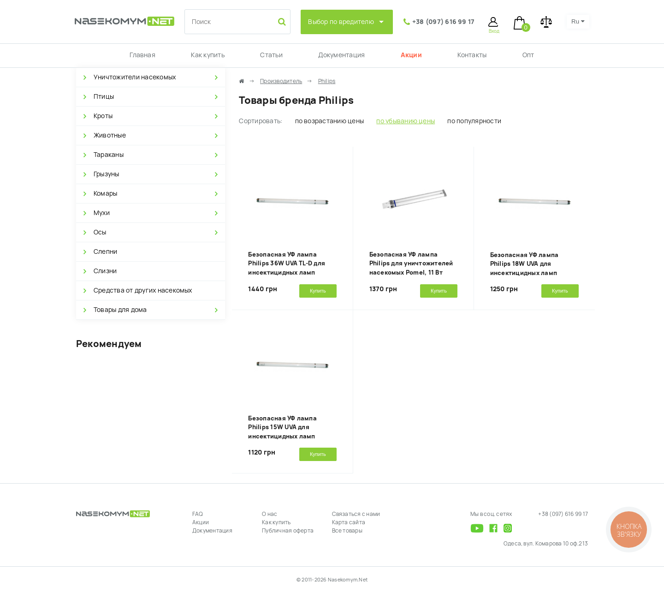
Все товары (347, 530)
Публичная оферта (288, 530)
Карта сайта (349, 522)
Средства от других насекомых (143, 290)
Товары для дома (120, 309)
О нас (269, 514)
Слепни (105, 251)
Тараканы (109, 154)
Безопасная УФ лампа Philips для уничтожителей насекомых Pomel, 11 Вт (411, 263)
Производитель (281, 81)
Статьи (271, 55)
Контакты (471, 55)
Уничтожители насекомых (135, 77)
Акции (411, 55)
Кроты (103, 116)
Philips (327, 81)
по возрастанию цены (329, 121)
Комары (105, 193)
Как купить (207, 55)
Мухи (102, 213)
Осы (100, 232)
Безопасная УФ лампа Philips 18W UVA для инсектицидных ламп (524, 264)
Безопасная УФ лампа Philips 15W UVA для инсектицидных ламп (282, 427)
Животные (110, 135)
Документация (341, 55)
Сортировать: (260, 121)
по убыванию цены (405, 121)
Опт (528, 55)
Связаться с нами (356, 514)
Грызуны (106, 174)
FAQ (197, 514)
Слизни (105, 271)
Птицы (104, 96)
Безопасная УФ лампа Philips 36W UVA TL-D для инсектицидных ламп (286, 263)
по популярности (474, 121)
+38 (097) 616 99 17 (443, 22)
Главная (142, 55)
